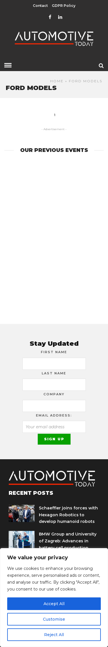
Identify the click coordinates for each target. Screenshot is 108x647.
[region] (54, 597)
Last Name (54, 373)
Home (57, 81)
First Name (54, 352)
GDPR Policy (63, 5)
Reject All (54, 634)
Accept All (54, 603)
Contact (40, 5)
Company (54, 394)
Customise (54, 619)
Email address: (54, 415)
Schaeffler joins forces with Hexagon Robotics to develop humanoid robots (68, 514)
